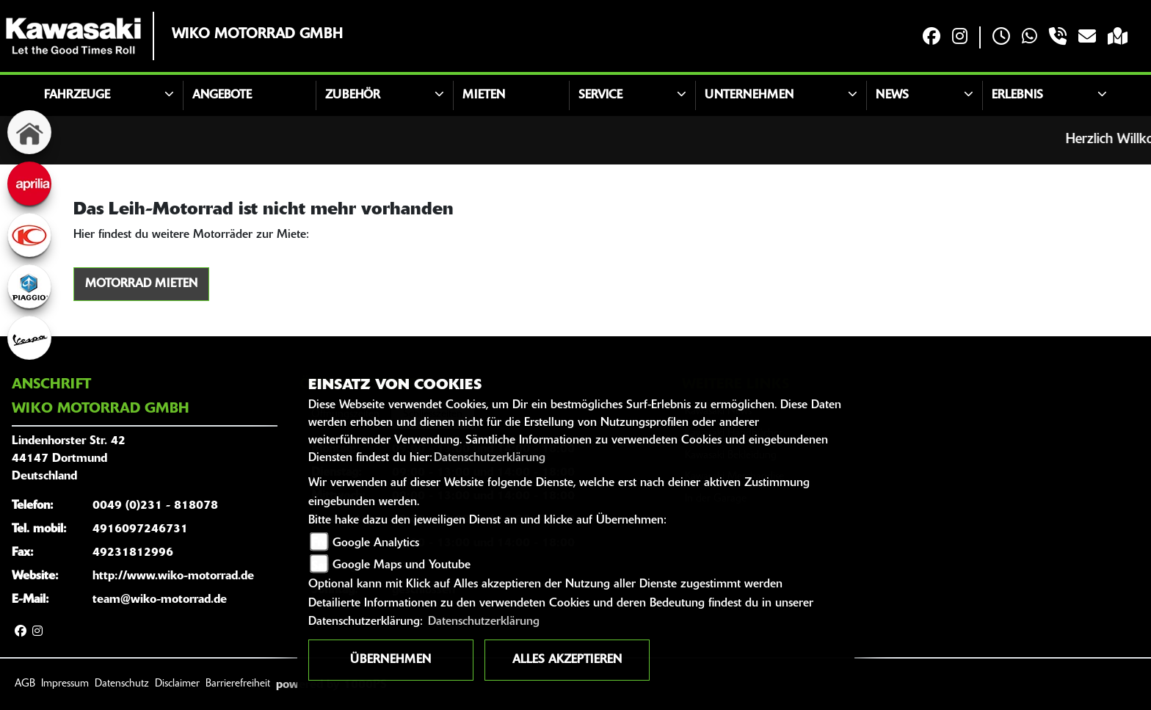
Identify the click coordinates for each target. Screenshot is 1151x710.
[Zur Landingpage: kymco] (29, 235)
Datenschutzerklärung (489, 458)
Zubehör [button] (352, 95)
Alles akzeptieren (567, 660)
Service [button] (600, 95)
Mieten (483, 95)
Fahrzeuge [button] (77, 95)
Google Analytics (376, 543)
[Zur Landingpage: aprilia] (29, 184)
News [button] (892, 95)
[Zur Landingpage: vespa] (29, 338)
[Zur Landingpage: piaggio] (29, 286)
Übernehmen (390, 660)
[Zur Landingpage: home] (29, 132)
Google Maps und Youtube (402, 565)
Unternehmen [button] (749, 95)
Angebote (222, 95)
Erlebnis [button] (1017, 95)
